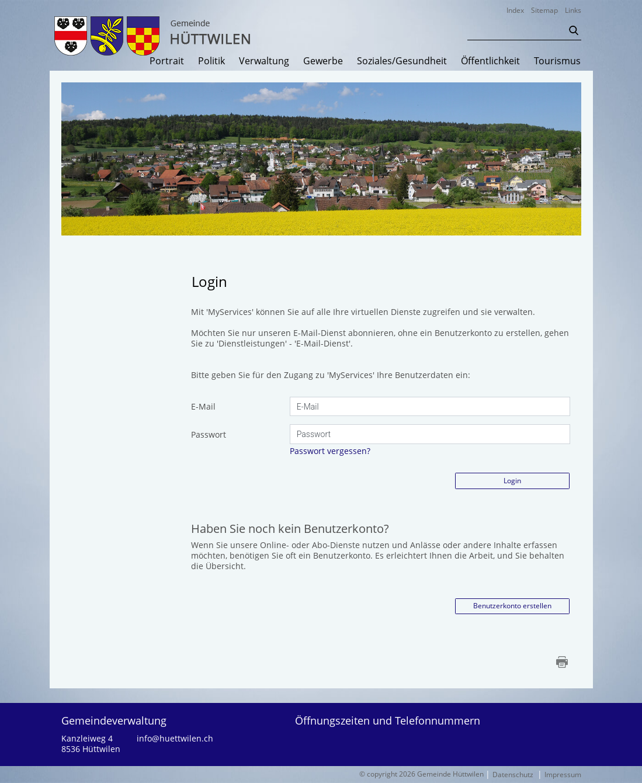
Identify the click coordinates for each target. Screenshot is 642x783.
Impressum (562, 774)
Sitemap (544, 10)
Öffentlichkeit (490, 61)
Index (515, 10)
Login (512, 481)
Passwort (208, 434)
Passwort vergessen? (330, 450)
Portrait (167, 61)
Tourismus (557, 61)
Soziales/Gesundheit (402, 61)
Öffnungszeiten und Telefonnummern (387, 720)
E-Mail (203, 406)
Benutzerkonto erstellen (512, 606)
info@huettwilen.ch (175, 738)
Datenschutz (512, 774)
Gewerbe (323, 61)
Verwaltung (264, 61)
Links (573, 10)
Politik (211, 61)
